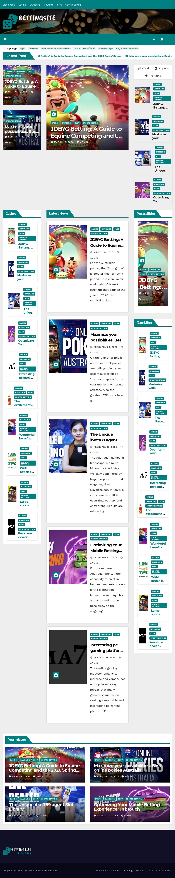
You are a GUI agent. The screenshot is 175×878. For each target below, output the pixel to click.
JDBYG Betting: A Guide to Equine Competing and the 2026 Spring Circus (87, 135)
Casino (22, 4)
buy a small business (127, 48)
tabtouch (33, 48)
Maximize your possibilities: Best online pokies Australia (127, 768)
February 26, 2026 (20, 137)
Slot (59, 4)
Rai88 (77, 48)
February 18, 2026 (106, 447)
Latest (143, 68)
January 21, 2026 (105, 657)
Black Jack (9, 4)
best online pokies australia (56, 48)
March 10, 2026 (18, 91)
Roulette (48, 4)
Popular (162, 68)
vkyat (22, 48)
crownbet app (105, 48)
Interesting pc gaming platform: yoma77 (26, 379)
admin (82, 142)
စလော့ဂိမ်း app (89, 48)
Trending (153, 75)
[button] (154, 39)
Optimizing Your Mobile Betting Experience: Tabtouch (127, 807)
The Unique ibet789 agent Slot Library (104, 440)
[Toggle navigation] (168, 39)
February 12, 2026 (106, 557)
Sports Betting (73, 4)
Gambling (35, 4)
